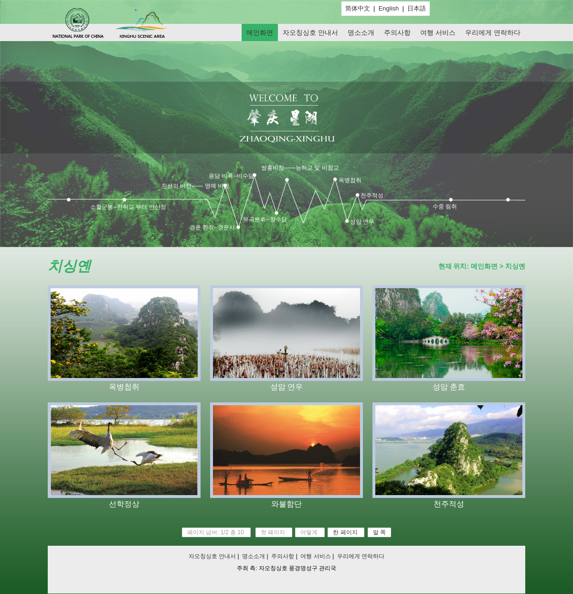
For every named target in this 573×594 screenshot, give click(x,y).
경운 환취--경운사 (212, 227)
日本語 (416, 8)
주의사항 (397, 32)
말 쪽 (379, 532)
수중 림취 (445, 206)
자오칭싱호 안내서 (310, 32)
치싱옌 (515, 266)
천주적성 (372, 195)
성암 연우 (362, 221)
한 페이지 (345, 532)
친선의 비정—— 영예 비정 (195, 186)
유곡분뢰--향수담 (265, 219)
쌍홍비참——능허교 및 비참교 (300, 167)
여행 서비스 (438, 32)
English (389, 8)
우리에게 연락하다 (492, 32)
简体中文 (357, 8)
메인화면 (259, 32)
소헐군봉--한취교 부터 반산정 (128, 207)
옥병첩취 (350, 180)
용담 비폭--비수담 (231, 176)
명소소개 (361, 32)
